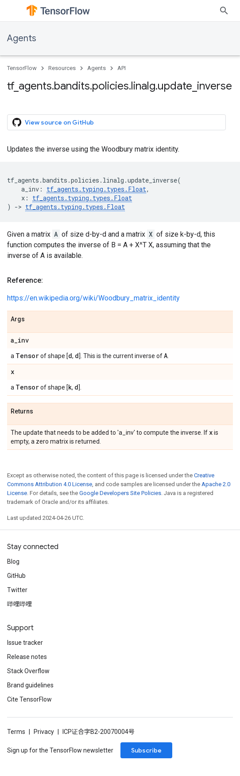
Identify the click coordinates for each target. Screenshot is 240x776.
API (121, 68)
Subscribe (146, 750)
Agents (21, 38)
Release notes (27, 656)
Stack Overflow (28, 671)
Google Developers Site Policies (120, 493)
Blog (13, 561)
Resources (62, 68)
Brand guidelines (30, 685)
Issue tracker (25, 642)
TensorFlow (22, 68)
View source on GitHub (53, 122)
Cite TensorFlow (29, 699)
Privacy (44, 731)
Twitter (17, 589)
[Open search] (224, 10)
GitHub (16, 575)
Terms (16, 731)
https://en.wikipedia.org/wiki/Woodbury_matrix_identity (93, 298)
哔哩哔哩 (19, 604)
